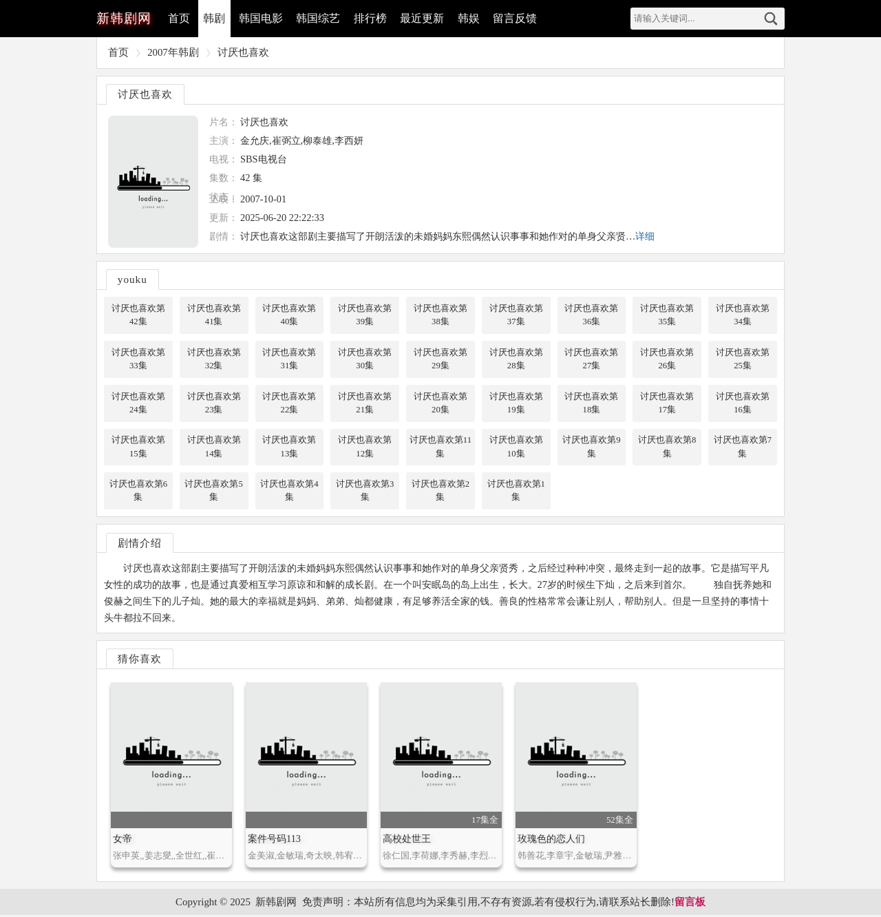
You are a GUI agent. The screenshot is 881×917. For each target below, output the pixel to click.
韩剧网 (123, 18)
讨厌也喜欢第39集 (365, 315)
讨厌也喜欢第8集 (667, 447)
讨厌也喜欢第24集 (138, 403)
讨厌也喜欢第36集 (591, 315)
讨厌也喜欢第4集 (289, 492)
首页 (179, 18)
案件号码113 (274, 840)
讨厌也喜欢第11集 (440, 447)
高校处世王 (407, 840)
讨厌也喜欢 (243, 52)
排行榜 (371, 18)
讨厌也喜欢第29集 (440, 359)
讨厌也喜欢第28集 (516, 359)
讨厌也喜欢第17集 (667, 403)
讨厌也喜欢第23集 (214, 403)
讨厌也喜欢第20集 (440, 403)
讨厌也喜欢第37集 (516, 315)
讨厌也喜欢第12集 (365, 447)
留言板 (690, 903)
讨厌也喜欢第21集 (365, 403)
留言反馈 (518, 18)
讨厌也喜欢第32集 (214, 359)
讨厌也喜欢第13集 (289, 447)
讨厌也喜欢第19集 (516, 403)
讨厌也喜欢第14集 (214, 447)
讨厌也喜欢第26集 (667, 359)
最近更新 (424, 18)
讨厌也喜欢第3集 (365, 492)
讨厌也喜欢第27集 (591, 359)
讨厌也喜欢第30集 (365, 359)
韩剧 (215, 18)
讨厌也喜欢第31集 (289, 359)
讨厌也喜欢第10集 (516, 447)
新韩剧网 (276, 903)
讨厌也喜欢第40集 (289, 315)
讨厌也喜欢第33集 (138, 359)
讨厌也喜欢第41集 (214, 315)
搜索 (771, 19)
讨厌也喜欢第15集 (138, 447)
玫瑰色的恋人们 (551, 840)
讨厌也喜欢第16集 (742, 403)
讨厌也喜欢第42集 (138, 315)
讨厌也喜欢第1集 (515, 492)
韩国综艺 (319, 18)
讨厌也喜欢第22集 (289, 403)
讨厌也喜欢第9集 (591, 447)
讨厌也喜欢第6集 (138, 492)
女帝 (122, 840)
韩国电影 (262, 18)
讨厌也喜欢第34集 (742, 315)
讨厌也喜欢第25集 (742, 359)
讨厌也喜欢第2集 (440, 492)
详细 (645, 236)
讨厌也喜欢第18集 (591, 403)
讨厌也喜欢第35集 (667, 315)
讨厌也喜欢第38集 (440, 315)
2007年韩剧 (173, 52)
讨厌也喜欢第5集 (213, 492)
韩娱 (471, 18)
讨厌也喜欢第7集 (743, 447)
